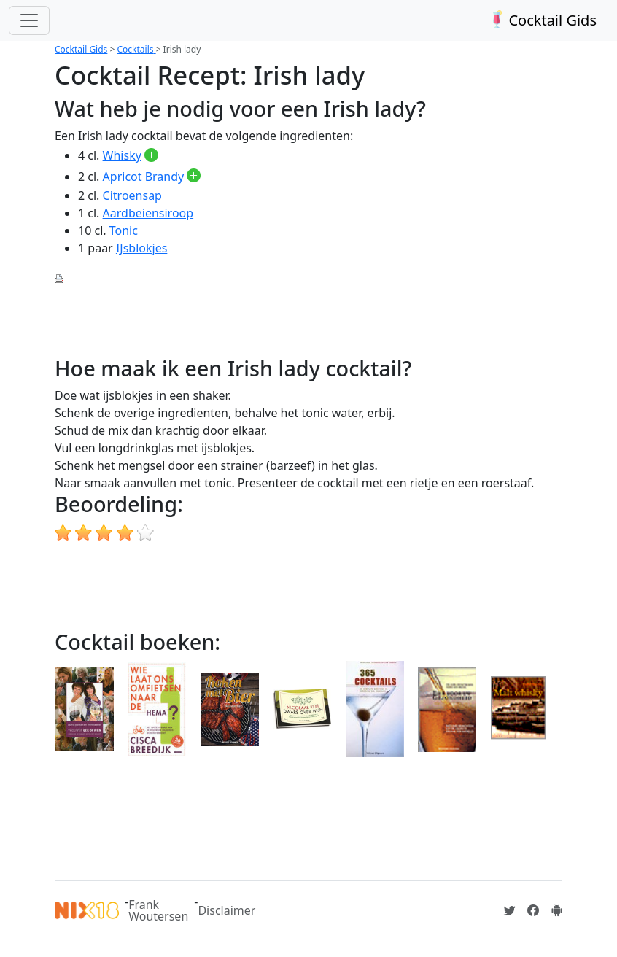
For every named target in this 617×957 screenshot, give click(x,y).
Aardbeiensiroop (148, 213)
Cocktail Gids (541, 20)
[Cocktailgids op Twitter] (510, 910)
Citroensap (132, 195)
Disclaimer (226, 910)
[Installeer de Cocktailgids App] (556, 910)
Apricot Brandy (144, 176)
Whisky (122, 155)
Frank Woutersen (158, 910)
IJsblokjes (141, 248)
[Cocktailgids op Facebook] (533, 910)
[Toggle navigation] (29, 20)
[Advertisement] (320, 319)
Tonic (123, 230)
